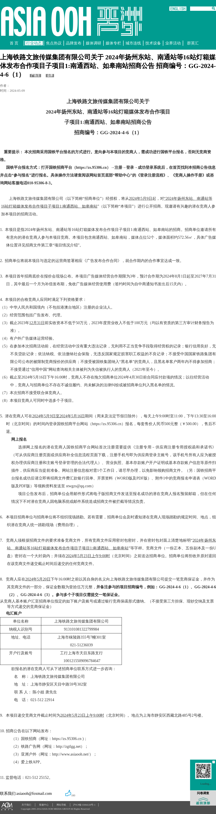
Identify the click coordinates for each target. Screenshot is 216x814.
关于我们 (26, 804)
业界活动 (173, 43)
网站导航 (61, 804)
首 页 (14, 43)
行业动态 (34, 43)
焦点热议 (54, 43)
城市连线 (133, 43)
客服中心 (44, 804)
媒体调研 (93, 43)
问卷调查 (203, 793)
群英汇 (193, 43)
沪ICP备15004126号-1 (84, 804)
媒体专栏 (113, 43)
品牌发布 (73, 43)
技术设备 (153, 43)
